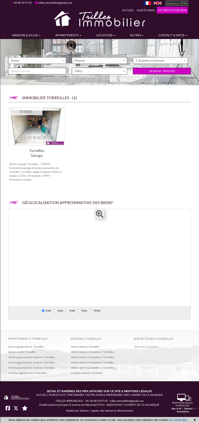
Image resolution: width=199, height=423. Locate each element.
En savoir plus (178, 419)
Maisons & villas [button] (26, 35)
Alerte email (146, 10)
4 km (70, 310)
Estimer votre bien (172, 10)
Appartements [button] (68, 35)
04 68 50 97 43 (21, 2)
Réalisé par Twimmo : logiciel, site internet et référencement (99, 410)
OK (185, 3)
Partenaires (76, 394)
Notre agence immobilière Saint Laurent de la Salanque (125, 394)
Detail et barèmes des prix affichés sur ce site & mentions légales (99, 391)
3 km (58, 310)
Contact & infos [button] (173, 35)
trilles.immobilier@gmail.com (53, 2)
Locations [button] (105, 35)
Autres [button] (137, 35)
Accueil (128, 10)
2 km (46, 310)
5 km (82, 310)
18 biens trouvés (162, 79)
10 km (95, 310)
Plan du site (57, 394)
